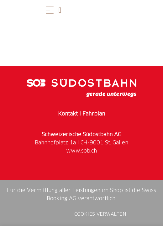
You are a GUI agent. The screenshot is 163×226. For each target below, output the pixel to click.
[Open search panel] (62, 10)
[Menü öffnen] (50, 10)
